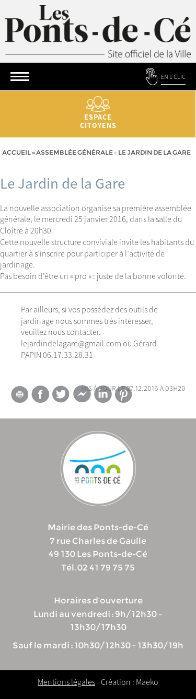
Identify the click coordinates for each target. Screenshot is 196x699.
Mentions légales (66, 682)
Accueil (16, 152)
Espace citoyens (98, 113)
